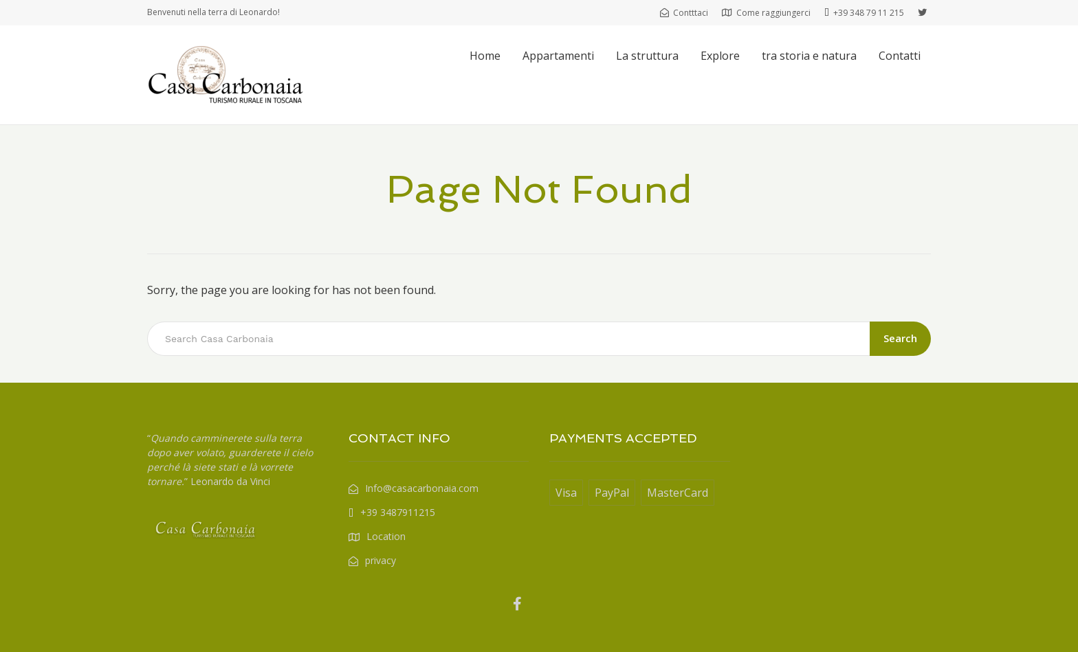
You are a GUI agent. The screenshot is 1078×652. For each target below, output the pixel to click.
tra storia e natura (809, 55)
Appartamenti (558, 55)
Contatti (900, 55)
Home (485, 55)
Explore (720, 55)
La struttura (647, 55)
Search (900, 338)
